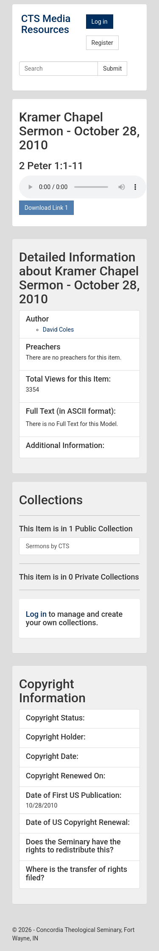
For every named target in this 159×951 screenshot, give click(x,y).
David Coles (58, 329)
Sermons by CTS (48, 546)
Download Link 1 (46, 207)
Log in (100, 21)
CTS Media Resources (46, 24)
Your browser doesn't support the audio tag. (82, 187)
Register (102, 42)
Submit (112, 68)
